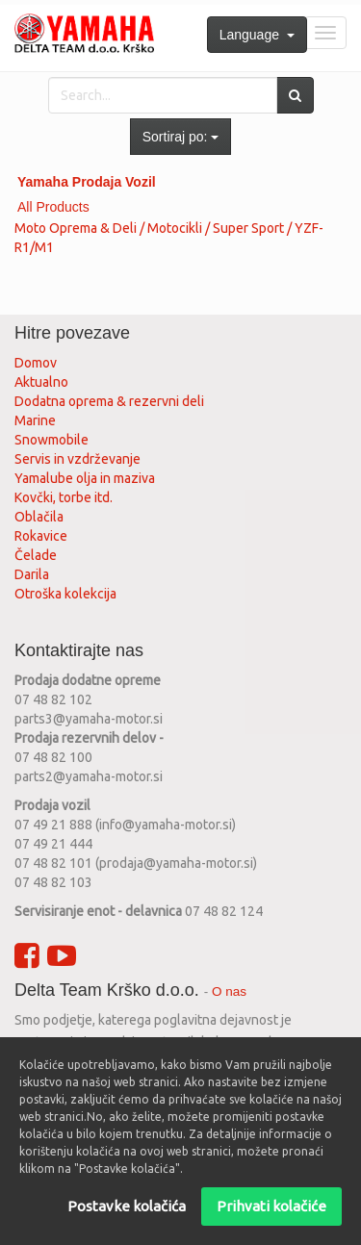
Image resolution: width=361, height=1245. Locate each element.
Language (257, 34)
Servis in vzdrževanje (77, 459)
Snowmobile (51, 439)
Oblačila (39, 516)
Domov (35, 362)
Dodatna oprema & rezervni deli (109, 401)
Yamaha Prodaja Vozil (86, 182)
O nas (229, 991)
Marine (35, 420)
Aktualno (41, 382)
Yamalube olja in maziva (84, 478)
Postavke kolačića (126, 1206)
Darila (31, 574)
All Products (53, 207)
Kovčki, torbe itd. (63, 497)
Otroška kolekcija (65, 593)
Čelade (35, 555)
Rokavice (40, 536)
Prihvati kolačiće (271, 1206)
